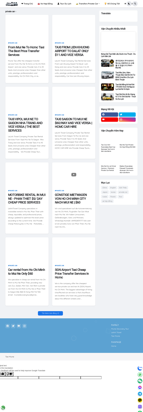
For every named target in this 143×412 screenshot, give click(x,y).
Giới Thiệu (123, 189)
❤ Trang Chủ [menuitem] (27, 3)
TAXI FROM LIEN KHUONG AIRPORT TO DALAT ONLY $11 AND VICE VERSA (72, 51)
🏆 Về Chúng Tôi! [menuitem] (112, 3)
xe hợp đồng (107, 202)
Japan (105, 193)
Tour (120, 198)
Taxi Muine (115, 336)
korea (113, 193)
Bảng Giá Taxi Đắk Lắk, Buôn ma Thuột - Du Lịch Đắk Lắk (118, 56)
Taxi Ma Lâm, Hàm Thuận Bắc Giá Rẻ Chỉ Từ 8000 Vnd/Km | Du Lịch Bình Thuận (125, 77)
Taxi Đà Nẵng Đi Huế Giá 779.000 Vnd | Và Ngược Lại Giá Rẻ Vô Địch (125, 88)
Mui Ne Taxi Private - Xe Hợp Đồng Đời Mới (127, 147)
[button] (129, 3)
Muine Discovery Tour (120, 329)
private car (13, 43)
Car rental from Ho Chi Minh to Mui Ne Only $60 (26, 271)
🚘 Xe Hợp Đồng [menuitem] (45, 3)
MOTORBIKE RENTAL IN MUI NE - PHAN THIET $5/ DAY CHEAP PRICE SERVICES (26, 198)
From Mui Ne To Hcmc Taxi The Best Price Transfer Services (26, 51)
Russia (112, 198)
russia (105, 198)
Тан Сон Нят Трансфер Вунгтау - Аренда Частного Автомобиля (108, 149)
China (105, 189)
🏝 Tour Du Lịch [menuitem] (64, 3)
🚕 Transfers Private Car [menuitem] (87, 3)
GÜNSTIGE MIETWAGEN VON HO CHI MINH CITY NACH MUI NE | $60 (71, 198)
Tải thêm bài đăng (49, 313)
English (113, 189)
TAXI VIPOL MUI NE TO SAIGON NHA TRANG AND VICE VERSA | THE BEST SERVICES (25, 124)
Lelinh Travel (116, 332)
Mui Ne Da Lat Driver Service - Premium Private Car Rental (108, 169)
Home (113, 346)
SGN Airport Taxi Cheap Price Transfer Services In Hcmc (72, 273)
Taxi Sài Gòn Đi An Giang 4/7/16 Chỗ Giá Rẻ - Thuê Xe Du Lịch (125, 97)
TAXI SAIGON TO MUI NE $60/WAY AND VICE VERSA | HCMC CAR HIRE (73, 123)
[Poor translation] (9, 374)
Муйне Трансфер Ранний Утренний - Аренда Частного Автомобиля (127, 170)
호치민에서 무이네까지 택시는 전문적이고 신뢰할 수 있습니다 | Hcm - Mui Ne (124, 65)
